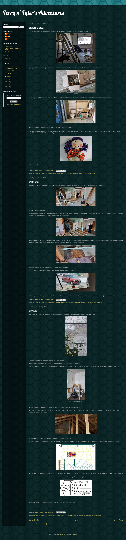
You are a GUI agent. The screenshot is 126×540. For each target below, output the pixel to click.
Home (76, 520)
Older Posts (118, 520)
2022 (7, 59)
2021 (7, 79)
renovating (83, 173)
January (9, 76)
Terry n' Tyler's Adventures (33, 12)
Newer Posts (34, 520)
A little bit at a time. (36, 28)
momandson (48, 173)
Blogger (75, 534)
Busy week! (33, 311)
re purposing (76, 173)
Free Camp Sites (10, 52)
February (10, 66)
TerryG (9, 34)
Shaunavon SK (91, 173)
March (9, 63)
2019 (7, 82)
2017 (7, 87)
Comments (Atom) (41, 524)
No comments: (49, 170)
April (8, 61)
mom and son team (38, 173)
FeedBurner (17, 104)
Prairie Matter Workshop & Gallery (62, 173)
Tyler (8, 36)
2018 (7, 84)
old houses (55, 302)
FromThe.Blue (9, 46)
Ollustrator (62, 534)
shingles (98, 515)
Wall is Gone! (34, 182)
